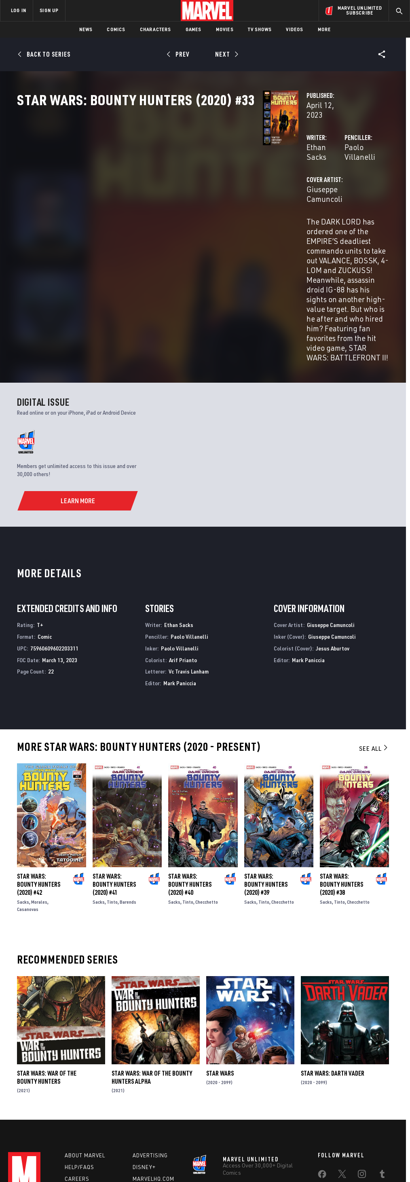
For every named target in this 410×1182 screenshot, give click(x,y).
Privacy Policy (72, 1159)
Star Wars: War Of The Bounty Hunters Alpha (152, 987)
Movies (224, 29)
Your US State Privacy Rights (125, 1159)
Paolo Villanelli (284, 173)
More (324, 29)
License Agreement (314, 1159)
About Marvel (85, 1064)
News (86, 29)
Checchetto (206, 811)
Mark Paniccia (179, 592)
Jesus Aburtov (332, 557)
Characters (155, 29)
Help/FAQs (79, 1076)
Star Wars (220, 983)
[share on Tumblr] (382, 1085)
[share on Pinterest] (362, 1102)
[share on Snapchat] (342, 1102)
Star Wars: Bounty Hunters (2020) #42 (38, 794)
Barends (128, 811)
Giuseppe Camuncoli (168, 205)
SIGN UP (49, 10)
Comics (116, 29)
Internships (82, 1100)
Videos (294, 29)
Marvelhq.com (153, 1088)
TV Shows (260, 29)
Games (193, 29)
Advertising (150, 1064)
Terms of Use (35, 1159)
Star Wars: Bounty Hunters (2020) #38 (341, 794)
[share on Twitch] (382, 1102)
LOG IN (18, 10)
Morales (39, 811)
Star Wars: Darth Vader (332, 983)
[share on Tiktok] (322, 1119)
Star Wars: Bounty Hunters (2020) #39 (265, 794)
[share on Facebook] (322, 1085)
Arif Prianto (183, 569)
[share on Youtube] (322, 1102)
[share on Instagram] (362, 1085)
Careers (77, 1088)
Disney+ (144, 1076)
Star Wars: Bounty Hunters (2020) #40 (189, 794)
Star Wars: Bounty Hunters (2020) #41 (114, 794)
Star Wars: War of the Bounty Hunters (46, 987)
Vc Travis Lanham (189, 581)
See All (374, 658)
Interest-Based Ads (364, 1159)
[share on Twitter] (342, 1085)
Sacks (23, 811)
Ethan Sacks (154, 173)
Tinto (112, 811)
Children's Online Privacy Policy (251, 1159)
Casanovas (27, 819)
